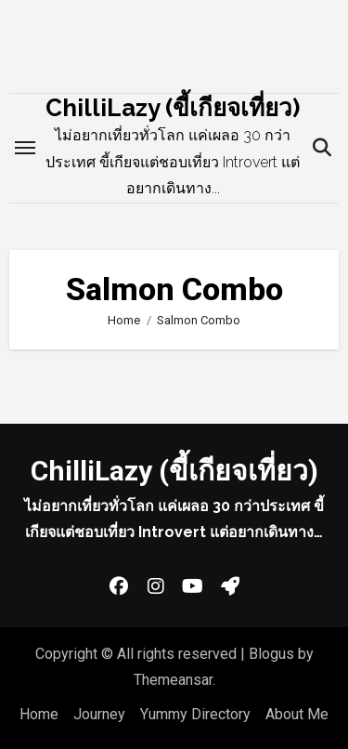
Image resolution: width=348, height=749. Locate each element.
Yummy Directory (195, 714)
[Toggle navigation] (25, 148)
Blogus (271, 654)
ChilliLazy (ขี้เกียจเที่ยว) (172, 108)
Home (38, 714)
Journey (99, 714)
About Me (297, 714)
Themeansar (173, 680)
